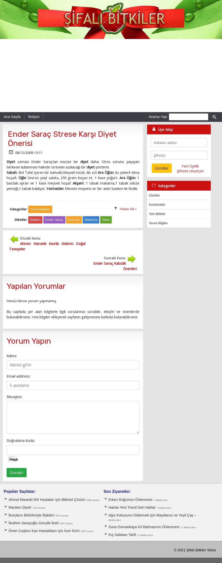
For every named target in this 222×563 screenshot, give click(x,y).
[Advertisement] (111, 75)
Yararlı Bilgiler (158, 223)
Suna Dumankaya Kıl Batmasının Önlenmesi (144, 527)
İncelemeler (157, 205)
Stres (106, 220)
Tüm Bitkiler (157, 214)
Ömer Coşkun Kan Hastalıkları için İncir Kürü (44, 531)
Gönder (16, 472)
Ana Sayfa (12, 117)
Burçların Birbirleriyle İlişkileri (31, 515)
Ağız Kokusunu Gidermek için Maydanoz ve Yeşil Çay (151, 515)
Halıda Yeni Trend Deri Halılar (132, 507)
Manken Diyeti (20, 507)
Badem (35, 220)
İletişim (34, 117)
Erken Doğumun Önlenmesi (130, 500)
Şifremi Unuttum (190, 170)
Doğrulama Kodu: (21, 440)
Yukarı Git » (128, 209)
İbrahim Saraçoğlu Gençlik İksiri (34, 523)
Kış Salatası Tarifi (122, 535)
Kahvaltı (74, 220)
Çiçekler (154, 195)
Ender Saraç (54, 220)
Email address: (18, 376)
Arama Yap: (158, 117)
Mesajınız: (14, 396)
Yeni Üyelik (190, 166)
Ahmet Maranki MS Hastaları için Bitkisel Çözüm (47, 500)
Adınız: (12, 355)
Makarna (91, 220)
